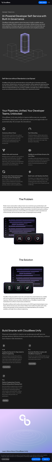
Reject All (46, 459)
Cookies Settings (5, 459)
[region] (26, 457)
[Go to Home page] (6, 2)
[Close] (49, 455)
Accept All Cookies (36, 459)
